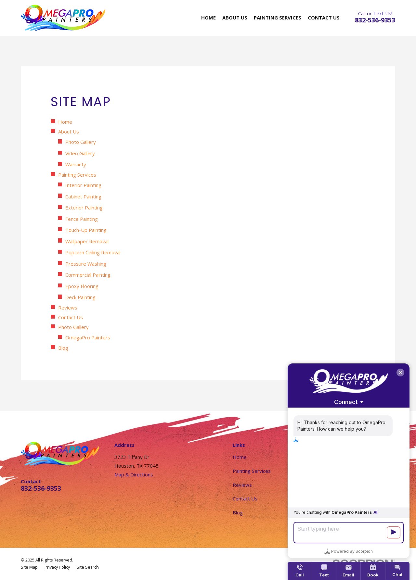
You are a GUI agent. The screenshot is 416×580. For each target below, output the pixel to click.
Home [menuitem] (208, 17)
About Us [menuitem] (234, 17)
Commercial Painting (87, 274)
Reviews (67, 307)
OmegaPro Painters (87, 337)
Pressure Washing (85, 263)
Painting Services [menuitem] (277, 17)
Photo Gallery (80, 142)
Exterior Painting (84, 207)
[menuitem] (29, 567)
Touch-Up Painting (86, 230)
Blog (63, 348)
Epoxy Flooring (81, 286)
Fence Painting (81, 219)
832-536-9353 (375, 20)
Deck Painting (80, 297)
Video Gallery (80, 153)
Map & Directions (133, 474)
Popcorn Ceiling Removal (93, 252)
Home (65, 122)
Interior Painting (83, 185)
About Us (68, 131)
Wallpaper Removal (87, 241)
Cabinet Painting (83, 196)
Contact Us (70, 317)
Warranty (75, 164)
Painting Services (77, 174)
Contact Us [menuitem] (324, 17)
